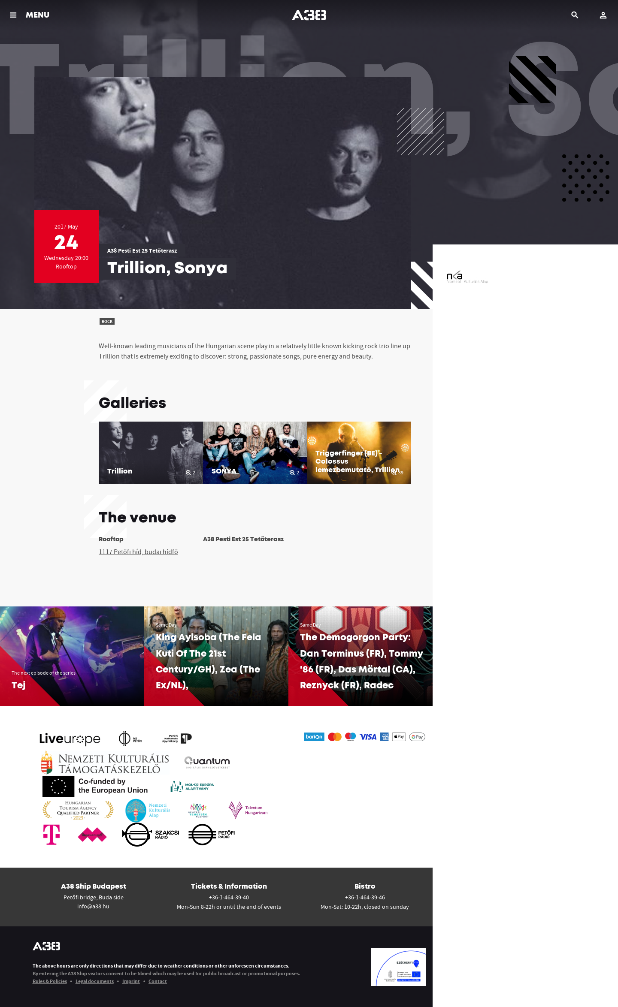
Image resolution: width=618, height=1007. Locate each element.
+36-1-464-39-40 (229, 897)
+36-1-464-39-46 (365, 897)
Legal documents (95, 981)
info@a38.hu (93, 906)
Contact (157, 981)
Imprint (131, 981)
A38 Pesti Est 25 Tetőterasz (142, 250)
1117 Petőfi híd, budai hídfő (138, 551)
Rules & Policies (50, 981)
